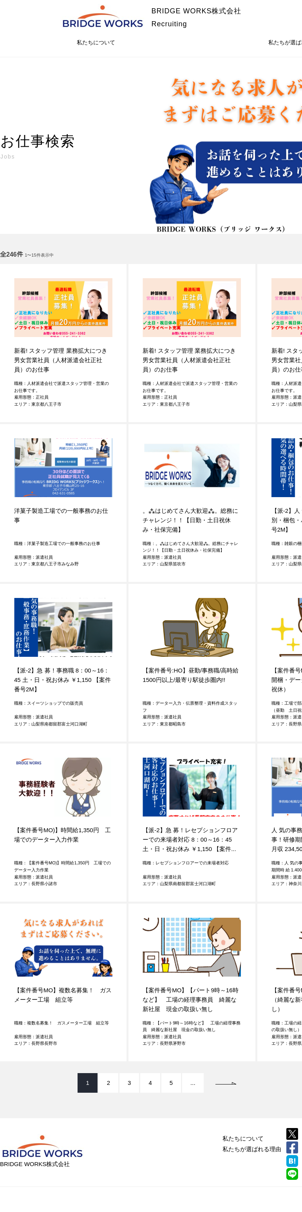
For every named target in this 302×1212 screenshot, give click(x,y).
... (192, 1082)
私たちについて (96, 42)
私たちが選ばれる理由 (251, 1149)
